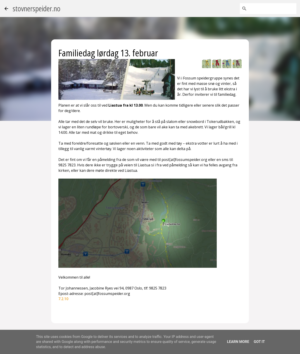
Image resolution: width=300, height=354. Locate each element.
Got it (259, 342)
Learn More (238, 342)
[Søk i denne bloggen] (272, 8)
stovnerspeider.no (36, 8)
